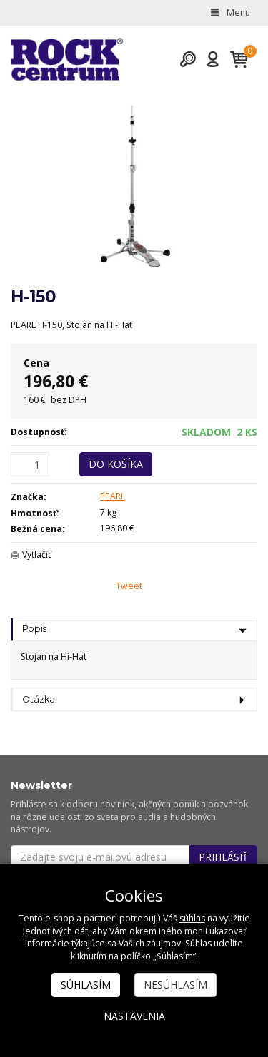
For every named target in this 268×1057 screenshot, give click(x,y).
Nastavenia (134, 1016)
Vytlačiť (36, 554)
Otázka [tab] (38, 699)
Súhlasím (86, 984)
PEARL (112, 496)
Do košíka (116, 464)
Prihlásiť (223, 857)
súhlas (192, 918)
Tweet (129, 586)
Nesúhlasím (175, 984)
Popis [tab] (34, 628)
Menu (229, 12)
